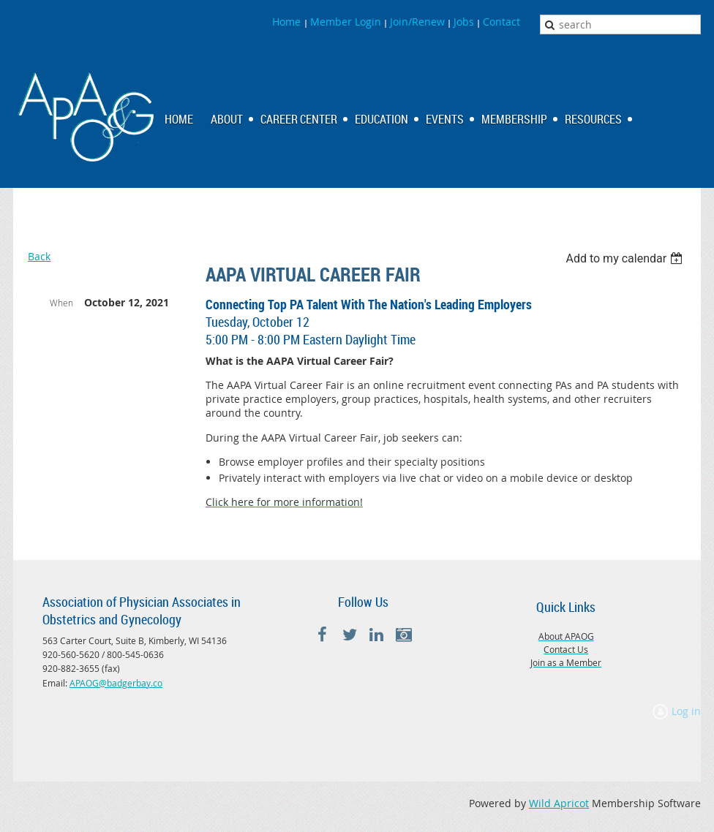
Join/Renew (417, 22)
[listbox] (625, 258)
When (61, 303)
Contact (501, 22)
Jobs (464, 22)
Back (39, 256)
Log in (686, 711)
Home (288, 22)
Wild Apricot (559, 803)
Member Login (345, 22)
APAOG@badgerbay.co (115, 683)
